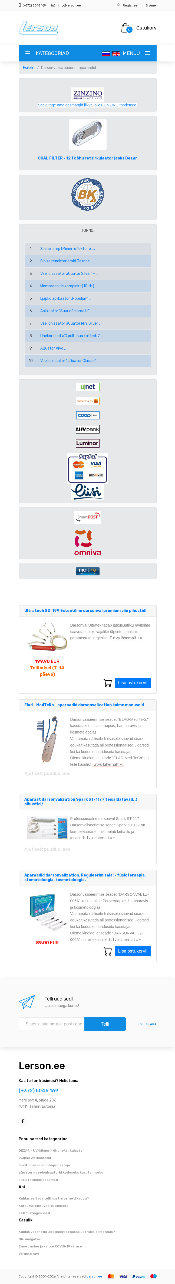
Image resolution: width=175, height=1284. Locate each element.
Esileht (29, 68)
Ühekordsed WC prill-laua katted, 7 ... (71, 336)
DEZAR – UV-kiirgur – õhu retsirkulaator (51, 1150)
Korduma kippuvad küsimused (43, 1206)
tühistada (147, 1024)
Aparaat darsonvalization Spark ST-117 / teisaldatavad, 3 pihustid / (80, 801)
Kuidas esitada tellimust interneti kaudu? (54, 1198)
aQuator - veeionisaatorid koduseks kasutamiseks (61, 1172)
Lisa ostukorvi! (132, 682)
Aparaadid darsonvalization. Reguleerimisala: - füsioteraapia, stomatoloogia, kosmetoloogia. (85, 877)
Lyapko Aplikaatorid (35, 1158)
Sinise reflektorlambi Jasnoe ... (66, 261)
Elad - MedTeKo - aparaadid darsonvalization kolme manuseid (84, 705)
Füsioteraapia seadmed (38, 1180)
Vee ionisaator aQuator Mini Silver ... (70, 323)
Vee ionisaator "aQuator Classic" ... (69, 361)
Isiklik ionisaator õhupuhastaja (44, 1165)
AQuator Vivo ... (53, 348)
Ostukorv (146, 28)
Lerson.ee (42, 1065)
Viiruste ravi (29, 1254)
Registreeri (131, 5)
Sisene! (151, 5)
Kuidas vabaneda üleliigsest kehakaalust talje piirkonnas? (67, 1232)
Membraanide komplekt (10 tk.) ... (68, 286)
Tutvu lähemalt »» (126, 638)
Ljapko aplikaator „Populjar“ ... (65, 298)
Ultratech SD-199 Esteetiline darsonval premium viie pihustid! (85, 610)
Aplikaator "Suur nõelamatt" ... (66, 311)
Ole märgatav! (30, 1239)
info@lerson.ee (69, 5)
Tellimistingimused (34, 1213)
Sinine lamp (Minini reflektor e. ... (67, 248)
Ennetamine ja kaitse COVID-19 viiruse (50, 1246)
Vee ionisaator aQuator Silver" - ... (69, 273)
